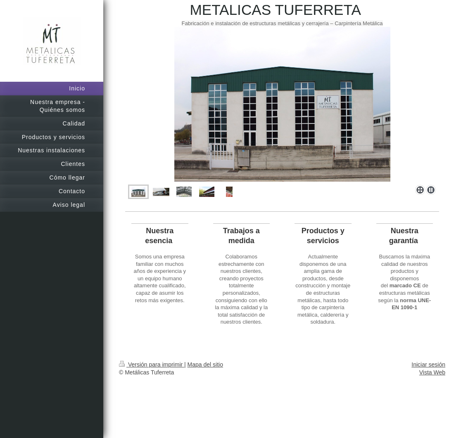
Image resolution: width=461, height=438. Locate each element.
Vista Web (432, 372)
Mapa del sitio (205, 364)
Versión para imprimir (151, 364)
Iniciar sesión (428, 364)
